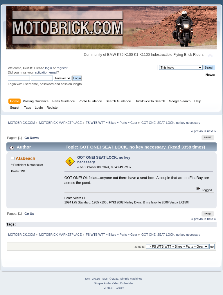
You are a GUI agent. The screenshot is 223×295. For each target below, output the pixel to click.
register (62, 68)
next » (211, 131)
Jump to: (139, 246)
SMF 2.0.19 (92, 278)
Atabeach (25, 158)
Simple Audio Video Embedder (113, 283)
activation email (46, 72)
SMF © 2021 (110, 278)
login (48, 68)
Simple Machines (131, 278)
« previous (198, 131)
